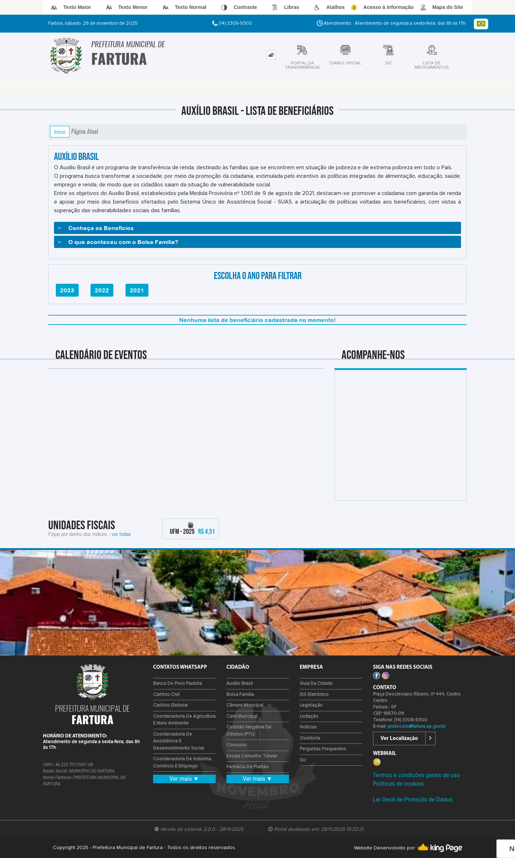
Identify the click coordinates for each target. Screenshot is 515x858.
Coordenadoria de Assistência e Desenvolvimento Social (178, 741)
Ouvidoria (310, 738)
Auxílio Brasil (239, 683)
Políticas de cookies (398, 783)
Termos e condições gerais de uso (416, 775)
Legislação (311, 705)
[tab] (270, 54)
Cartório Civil (166, 694)
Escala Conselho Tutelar (251, 756)
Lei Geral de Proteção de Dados (413, 799)
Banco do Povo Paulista (177, 683)
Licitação (309, 716)
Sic (303, 760)
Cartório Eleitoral (170, 705)
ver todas (121, 533)
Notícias (308, 727)
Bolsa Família (240, 694)
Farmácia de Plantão (247, 767)
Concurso (236, 745)
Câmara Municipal (244, 705)
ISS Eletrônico (314, 694)
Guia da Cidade (316, 683)
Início (59, 131)
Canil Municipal (242, 716)
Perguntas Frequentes (323, 749)
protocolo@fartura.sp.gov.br (417, 726)
